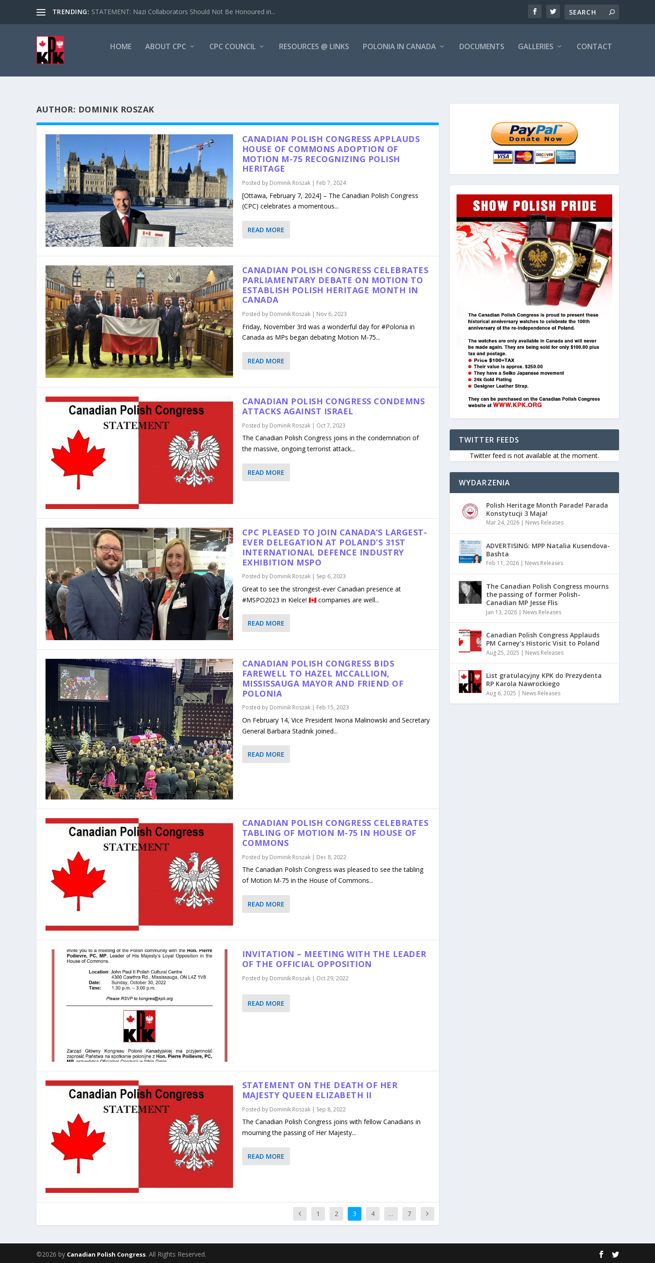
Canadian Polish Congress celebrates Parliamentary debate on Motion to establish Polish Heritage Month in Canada (335, 283)
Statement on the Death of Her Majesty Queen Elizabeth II (320, 1088)
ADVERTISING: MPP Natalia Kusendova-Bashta (548, 548)
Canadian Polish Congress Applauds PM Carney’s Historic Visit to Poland (542, 637)
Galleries (535, 54)
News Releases (544, 521)
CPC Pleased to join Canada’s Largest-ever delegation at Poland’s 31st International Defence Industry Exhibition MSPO (334, 545)
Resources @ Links (314, 54)
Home (121, 54)
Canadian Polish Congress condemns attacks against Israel (333, 404)
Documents (481, 54)
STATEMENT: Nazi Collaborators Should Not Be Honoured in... (183, 11)
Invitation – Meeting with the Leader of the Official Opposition (334, 957)
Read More (266, 228)
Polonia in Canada (399, 54)
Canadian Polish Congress (106, 1252)
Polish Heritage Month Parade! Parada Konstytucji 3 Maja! (547, 507)
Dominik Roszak (289, 181)
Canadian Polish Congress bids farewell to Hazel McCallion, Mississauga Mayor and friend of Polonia (323, 676)
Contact (594, 54)
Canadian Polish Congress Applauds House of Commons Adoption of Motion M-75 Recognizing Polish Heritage (331, 152)
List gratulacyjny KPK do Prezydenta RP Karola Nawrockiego (544, 677)
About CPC (165, 54)
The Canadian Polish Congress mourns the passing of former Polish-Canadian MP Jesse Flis (547, 592)
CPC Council (232, 54)
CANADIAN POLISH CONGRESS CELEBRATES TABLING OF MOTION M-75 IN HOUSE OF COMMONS (335, 830)
